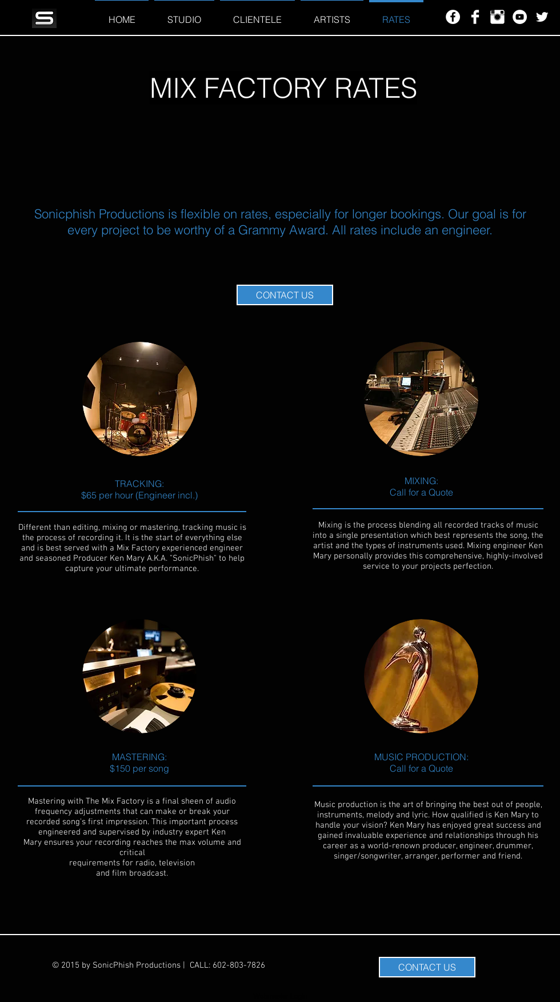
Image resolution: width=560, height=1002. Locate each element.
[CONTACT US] (285, 295)
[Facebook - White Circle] (453, 17)
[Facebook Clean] (475, 17)
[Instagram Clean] (497, 17)
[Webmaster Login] (280, 996)
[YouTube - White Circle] (520, 17)
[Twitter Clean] (542, 17)
